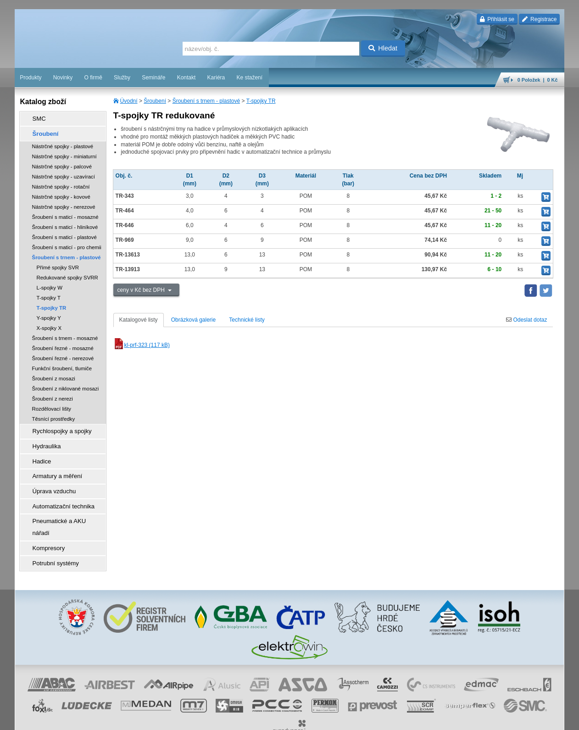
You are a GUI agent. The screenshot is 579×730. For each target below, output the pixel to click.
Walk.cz (73, 718)
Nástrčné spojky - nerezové (63, 203)
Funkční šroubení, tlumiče (62, 364)
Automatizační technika (57, 490)
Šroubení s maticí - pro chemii (66, 243)
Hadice (37, 452)
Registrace (539, 19)
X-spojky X (49, 324)
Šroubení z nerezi (52, 394)
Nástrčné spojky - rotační (61, 182)
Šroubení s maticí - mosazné (65, 213)
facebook (421, 718)
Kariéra (216, 77)
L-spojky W (49, 283)
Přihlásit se (497, 19)
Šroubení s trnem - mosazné (65, 334)
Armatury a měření (52, 465)
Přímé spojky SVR (58, 263)
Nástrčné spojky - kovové (61, 192)
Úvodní (129, 101)
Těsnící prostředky (53, 415)
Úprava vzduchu (49, 477)
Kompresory (44, 516)
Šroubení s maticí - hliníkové (65, 223)
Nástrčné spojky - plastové (63, 142)
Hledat (382, 48)
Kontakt (186, 77)
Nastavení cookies (210, 718)
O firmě (93, 77)
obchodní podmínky (257, 718)
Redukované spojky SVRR (67, 273)
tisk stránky (500, 718)
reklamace (356, 718)
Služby (122, 77)
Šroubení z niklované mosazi (65, 384)
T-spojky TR (261, 101)
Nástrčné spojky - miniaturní (64, 152)
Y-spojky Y (49, 314)
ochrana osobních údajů (312, 718)
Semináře (153, 77)
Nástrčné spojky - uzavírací (63, 172)
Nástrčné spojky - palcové (62, 162)
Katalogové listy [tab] (138, 320)
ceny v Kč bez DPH (142, 290)
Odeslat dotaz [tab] (526, 320)
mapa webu (469, 718)
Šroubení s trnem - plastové (206, 101)
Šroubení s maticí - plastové (64, 233)
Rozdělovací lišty (51, 404)
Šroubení (155, 101)
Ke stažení (249, 77)
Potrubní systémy (50, 529)
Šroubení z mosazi (53, 374)
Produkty (30, 77)
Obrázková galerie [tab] (193, 320)
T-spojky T (49, 293)
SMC (35, 118)
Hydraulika (42, 439)
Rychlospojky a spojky (56, 426)
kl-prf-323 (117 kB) (141, 345)
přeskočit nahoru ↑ (539, 718)
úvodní (444, 718)
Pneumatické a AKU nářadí (62, 503)
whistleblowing (389, 718)
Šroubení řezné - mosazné (63, 344)
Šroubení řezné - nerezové (63, 354)
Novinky (63, 77)
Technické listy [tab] (246, 320)
